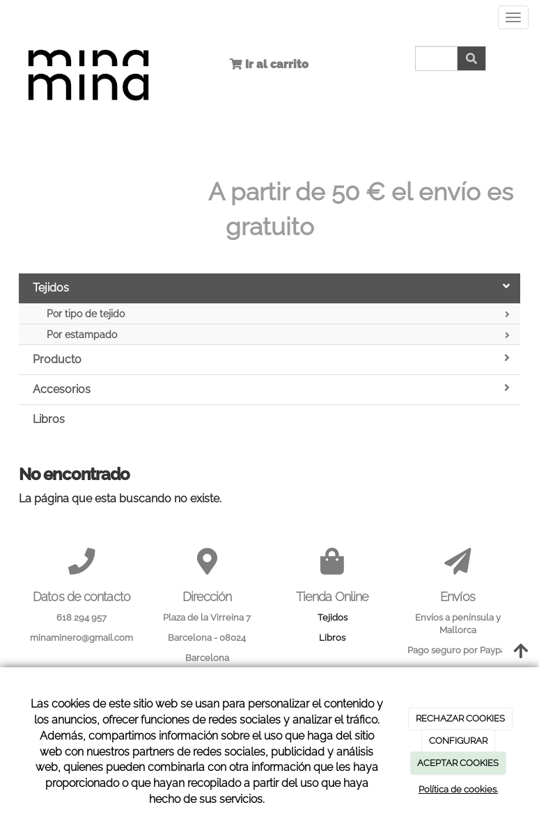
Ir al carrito (275, 64)
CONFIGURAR (458, 740)
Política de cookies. (458, 789)
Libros (49, 419)
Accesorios (271, 389)
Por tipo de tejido (278, 314)
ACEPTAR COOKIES (458, 763)
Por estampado (278, 335)
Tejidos (271, 287)
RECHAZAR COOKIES (460, 718)
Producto (271, 359)
